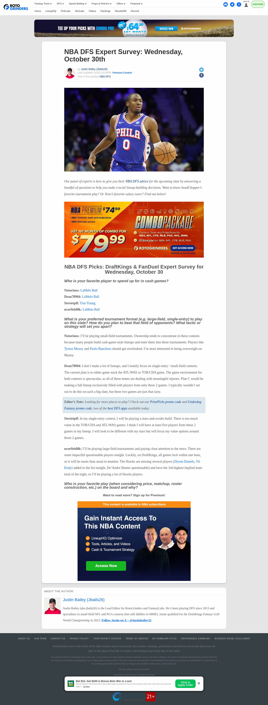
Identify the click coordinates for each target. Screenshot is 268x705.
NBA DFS (105, 76)
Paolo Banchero (100, 349)
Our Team (40, 639)
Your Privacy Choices (107, 639)
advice (136, 181)
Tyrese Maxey (73, 349)
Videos (92, 11)
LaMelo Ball (88, 290)
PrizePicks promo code (165, 402)
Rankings (105, 11)
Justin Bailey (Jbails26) (94, 69)
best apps (117, 408)
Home (38, 11)
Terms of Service (137, 639)
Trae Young (87, 303)
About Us (24, 639)
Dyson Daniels (184, 461)
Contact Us (58, 639)
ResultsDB (120, 11)
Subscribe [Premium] (257, 4)
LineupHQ (51, 11)
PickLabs (66, 11)
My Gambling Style (165, 639)
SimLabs (79, 11)
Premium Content (122, 72)
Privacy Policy (79, 639)
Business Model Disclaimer (232, 639)
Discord (135, 11)
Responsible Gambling (195, 639)
